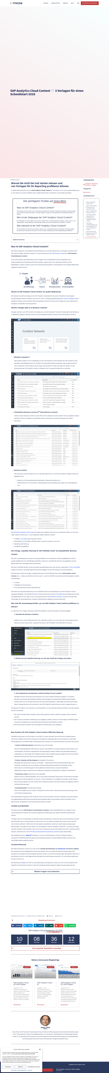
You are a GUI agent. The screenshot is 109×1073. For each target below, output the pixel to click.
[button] (40, 1049)
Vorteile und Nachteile (91, 237)
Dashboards (62, 849)
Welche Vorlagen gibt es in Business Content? (91, 211)
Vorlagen (93, 185)
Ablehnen (20, 1066)
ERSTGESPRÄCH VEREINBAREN (89, 3)
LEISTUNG (45, 3)
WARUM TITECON (55, 3)
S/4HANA (87, 185)
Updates (23, 863)
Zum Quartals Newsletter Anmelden (46, 948)
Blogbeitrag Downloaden (46, 920)
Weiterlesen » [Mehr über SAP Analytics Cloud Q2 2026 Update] (17, 1004)
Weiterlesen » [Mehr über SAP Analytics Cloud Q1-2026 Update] (64, 1004)
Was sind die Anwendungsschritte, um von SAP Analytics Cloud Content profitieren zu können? (91, 226)
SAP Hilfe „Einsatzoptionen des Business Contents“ (44, 832)
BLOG (72, 3)
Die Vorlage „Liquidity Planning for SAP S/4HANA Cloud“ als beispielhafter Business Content (91, 218)
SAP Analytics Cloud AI (44, 983)
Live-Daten (24, 539)
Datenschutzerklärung (22, 1070)
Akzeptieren (8, 1066)
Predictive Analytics (56, 597)
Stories (34, 594)
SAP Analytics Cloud (58, 253)
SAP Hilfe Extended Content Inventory (25, 532)
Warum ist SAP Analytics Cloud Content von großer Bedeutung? (91, 207)
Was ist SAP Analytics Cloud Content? (90, 203)
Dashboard (88, 183)
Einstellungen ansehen (34, 1066)
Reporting (62, 594)
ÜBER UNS (65, 3)
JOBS (78, 3)
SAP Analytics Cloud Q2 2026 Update (21, 983)
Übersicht (50, 916)
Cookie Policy (14, 1070)
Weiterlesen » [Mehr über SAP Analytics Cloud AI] (41, 1004)
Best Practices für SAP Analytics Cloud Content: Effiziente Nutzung (91, 233)
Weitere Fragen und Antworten (46, 871)
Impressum (29, 1070)
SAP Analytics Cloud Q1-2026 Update (68, 983)
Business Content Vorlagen (66, 298)
